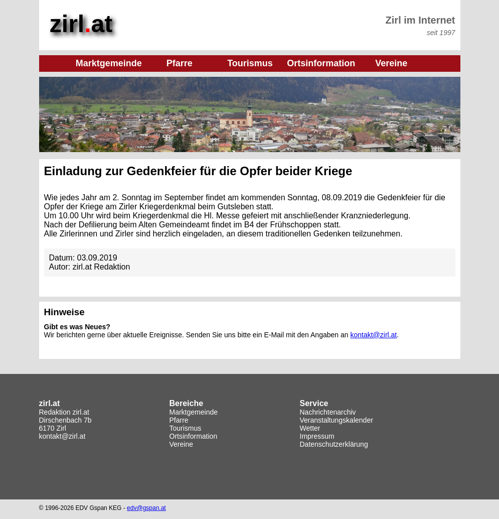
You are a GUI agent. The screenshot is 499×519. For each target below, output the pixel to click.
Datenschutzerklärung (334, 444)
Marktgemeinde (194, 412)
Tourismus (186, 428)
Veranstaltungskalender (336, 420)
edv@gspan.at (146, 507)
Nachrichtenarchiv (328, 412)
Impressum (317, 436)
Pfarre (179, 420)
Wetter (310, 428)
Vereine (181, 444)
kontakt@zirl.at (373, 335)
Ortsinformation (194, 436)
